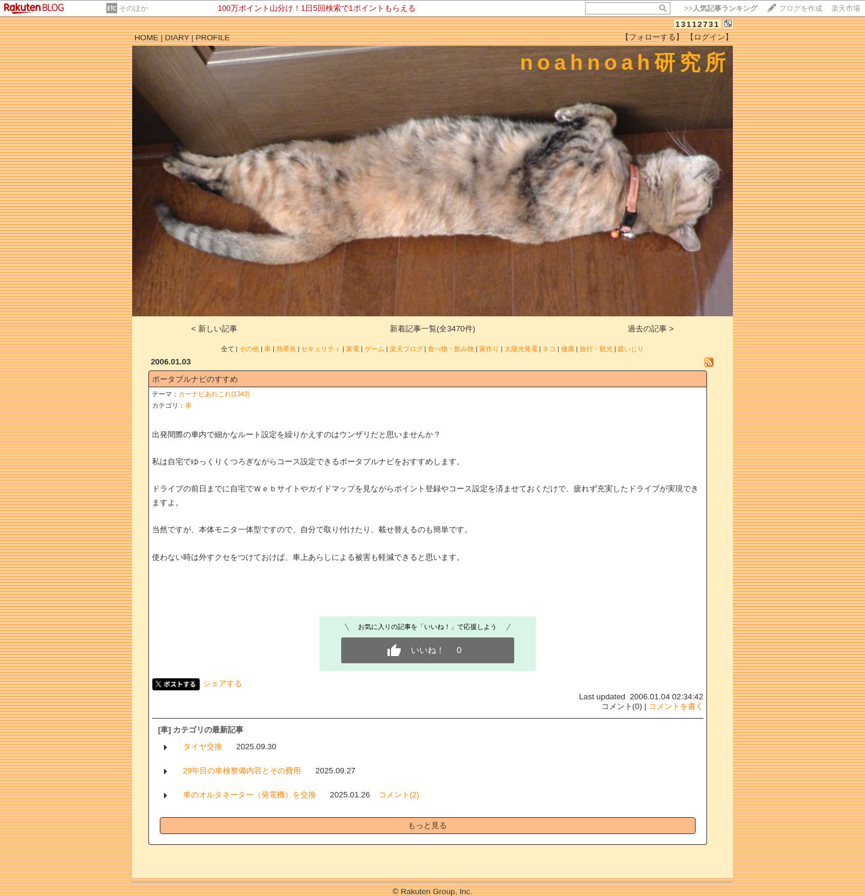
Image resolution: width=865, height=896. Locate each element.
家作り (489, 348)
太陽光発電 (521, 348)
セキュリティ (321, 348)
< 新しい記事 (214, 328)
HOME (147, 37)
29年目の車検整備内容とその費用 (242, 770)
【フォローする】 (652, 36)
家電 (352, 348)
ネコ (549, 348)
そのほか (133, 8)
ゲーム (374, 348)
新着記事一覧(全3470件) (433, 328)
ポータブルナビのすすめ (195, 379)
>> (720, 8)
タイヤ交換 (202, 746)
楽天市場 (845, 8)
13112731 (697, 24)
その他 (249, 348)
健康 (567, 348)
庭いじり (631, 348)
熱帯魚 (286, 348)
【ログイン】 (709, 36)
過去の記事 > (651, 328)
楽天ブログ (406, 348)
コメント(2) (398, 794)
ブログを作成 (800, 8)
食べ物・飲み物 (451, 348)
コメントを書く (676, 706)
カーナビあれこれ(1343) (214, 393)
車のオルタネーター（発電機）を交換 (249, 794)
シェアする (222, 683)
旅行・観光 (596, 348)
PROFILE (213, 37)
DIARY (177, 37)
